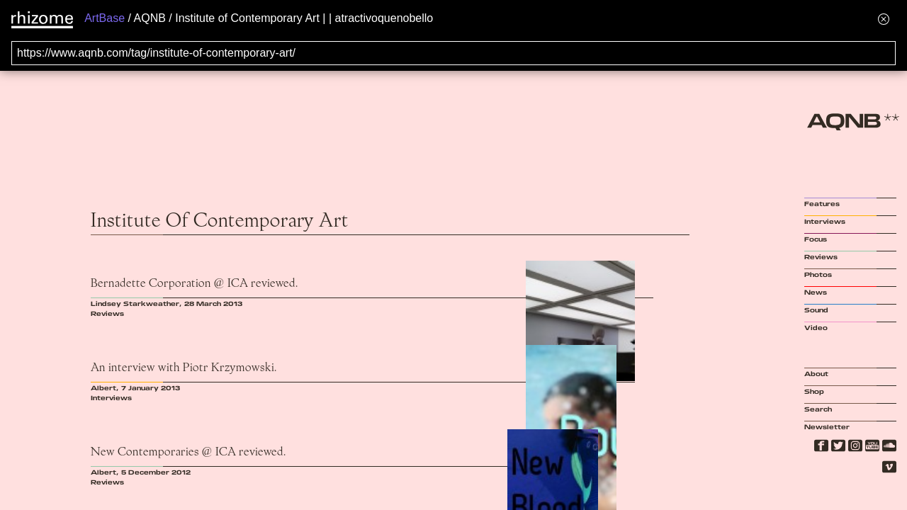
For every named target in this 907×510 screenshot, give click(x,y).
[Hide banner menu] (884, 19)
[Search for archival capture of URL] (453, 53)
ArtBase (104, 18)
